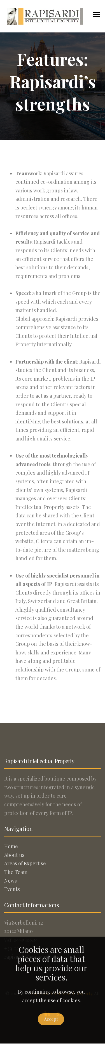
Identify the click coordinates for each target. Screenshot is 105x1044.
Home (11, 846)
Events (12, 889)
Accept (51, 1019)
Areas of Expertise (25, 863)
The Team (15, 872)
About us (14, 855)
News (10, 880)
